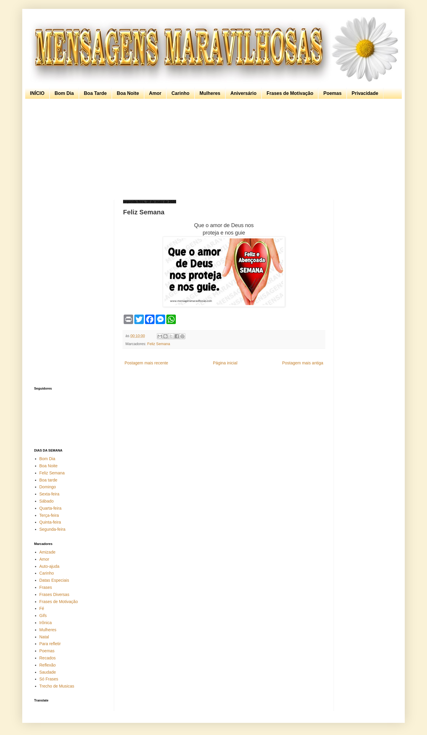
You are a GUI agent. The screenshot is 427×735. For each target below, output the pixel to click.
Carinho (180, 93)
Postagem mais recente (146, 363)
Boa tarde (48, 480)
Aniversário (243, 93)
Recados (47, 658)
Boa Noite (128, 93)
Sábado (46, 501)
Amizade (47, 552)
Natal (44, 636)
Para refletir (50, 643)
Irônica (45, 622)
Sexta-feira (49, 494)
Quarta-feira (50, 508)
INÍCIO (37, 93)
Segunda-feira (52, 529)
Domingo (47, 486)
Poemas (332, 93)
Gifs (43, 615)
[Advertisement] (212, 149)
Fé (41, 608)
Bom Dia (64, 93)
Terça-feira (49, 515)
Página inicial (225, 363)
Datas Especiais (54, 580)
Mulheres (210, 93)
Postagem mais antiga (302, 363)
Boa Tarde (95, 93)
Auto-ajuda (49, 566)
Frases (45, 587)
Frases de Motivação (290, 93)
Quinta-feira (50, 522)
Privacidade (365, 93)
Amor (155, 93)
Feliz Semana (158, 344)
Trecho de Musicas (56, 686)
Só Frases (48, 679)
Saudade (47, 672)
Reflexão (47, 665)
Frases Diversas (54, 594)
